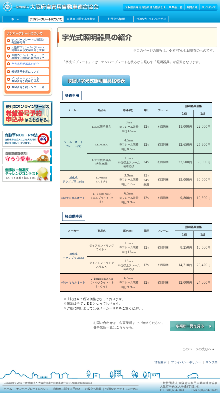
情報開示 (160, 362)
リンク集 (212, 362)
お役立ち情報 (93, 388)
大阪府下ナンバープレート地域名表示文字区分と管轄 (28, 49)
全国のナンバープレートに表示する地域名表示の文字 (28, 56)
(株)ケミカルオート (73, 197)
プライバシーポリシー (186, 362)
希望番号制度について (25, 71)
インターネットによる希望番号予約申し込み (25, 80)
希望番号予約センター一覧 (28, 87)
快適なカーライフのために (122, 388)
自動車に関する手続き (67, 388)
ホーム (8, 388)
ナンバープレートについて (32, 388)
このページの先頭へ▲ (198, 349)
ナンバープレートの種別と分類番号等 (28, 41)
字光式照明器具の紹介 (25, 63)
